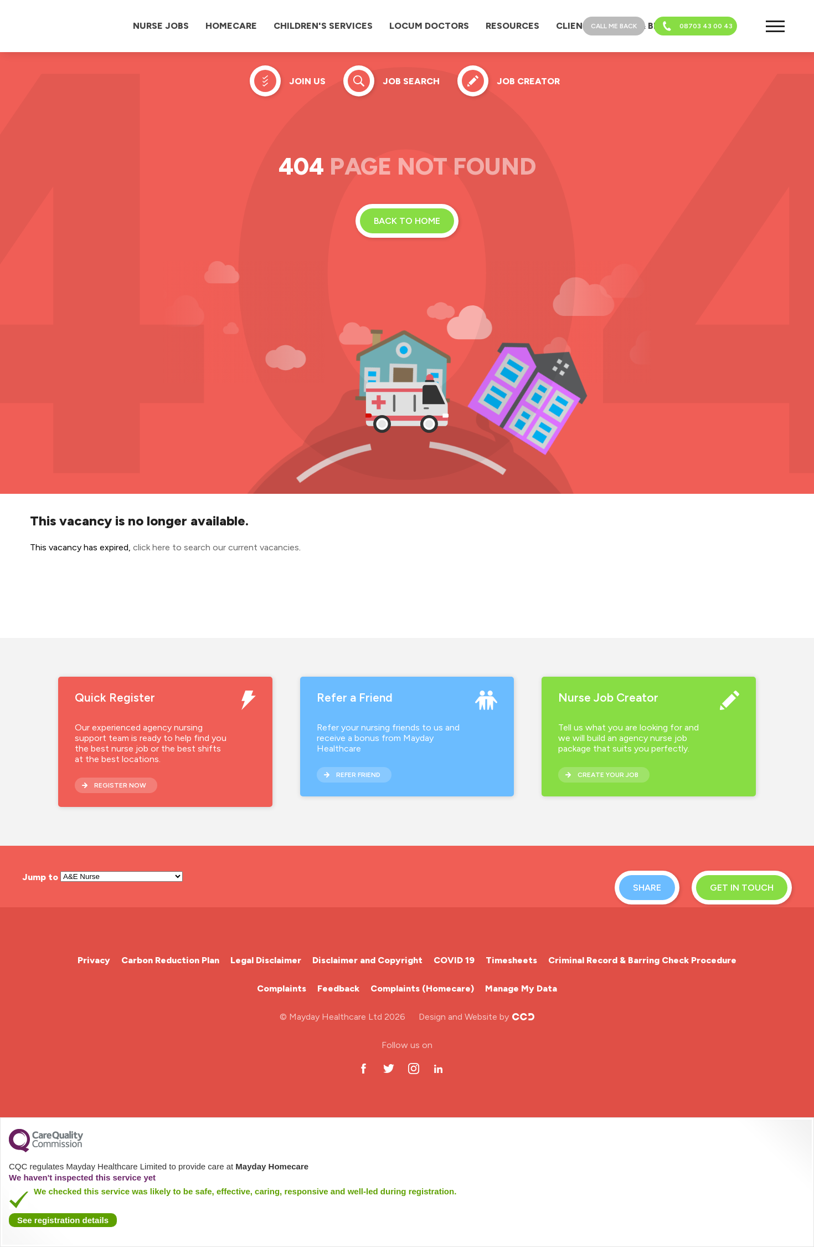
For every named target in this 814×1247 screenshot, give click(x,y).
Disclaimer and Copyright (367, 960)
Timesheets (511, 960)
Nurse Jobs (161, 26)
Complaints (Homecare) (422, 988)
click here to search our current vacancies (216, 547)
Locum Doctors (429, 26)
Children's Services (323, 26)
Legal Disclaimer (265, 960)
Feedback (338, 988)
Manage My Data (521, 988)
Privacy (94, 960)
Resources (512, 26)
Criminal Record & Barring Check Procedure (642, 960)
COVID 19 (454, 960)
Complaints (281, 988)
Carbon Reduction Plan (170, 960)
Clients (575, 26)
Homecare (231, 26)
